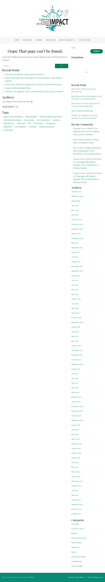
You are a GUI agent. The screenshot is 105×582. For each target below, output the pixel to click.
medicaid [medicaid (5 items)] (32, 127)
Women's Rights (77, 566)
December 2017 (76, 350)
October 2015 (76, 453)
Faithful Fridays (76, 543)
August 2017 (75, 369)
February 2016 (76, 444)
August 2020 (75, 276)
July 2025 (74, 205)
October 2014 (76, 486)
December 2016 (77, 406)
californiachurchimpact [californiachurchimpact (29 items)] (12, 120)
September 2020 (77, 271)
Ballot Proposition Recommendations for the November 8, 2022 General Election (87, 151)
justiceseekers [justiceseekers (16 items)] (20, 127)
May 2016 (74, 434)
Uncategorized (76, 561)
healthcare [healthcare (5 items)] (21, 123)
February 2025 (76, 220)
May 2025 (74, 210)
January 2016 (76, 448)
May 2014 (74, 495)
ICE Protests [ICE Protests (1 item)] (38, 123)
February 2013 (76, 509)
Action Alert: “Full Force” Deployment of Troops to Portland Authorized (33, 85)
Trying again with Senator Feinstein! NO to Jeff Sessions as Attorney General (86, 165)
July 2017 (74, 374)
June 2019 (74, 304)
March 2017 (75, 392)
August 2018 (75, 327)
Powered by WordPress (76, 577)
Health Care (75, 547)
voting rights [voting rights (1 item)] (8, 130)
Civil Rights (75, 524)
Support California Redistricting (17, 88)
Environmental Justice (79, 538)
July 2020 (74, 280)
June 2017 (74, 378)
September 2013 (77, 504)
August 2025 (75, 201)
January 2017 (75, 402)
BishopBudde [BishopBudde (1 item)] (31, 117)
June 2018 (75, 332)
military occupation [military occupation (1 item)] (46, 127)
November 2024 (77, 224)
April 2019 (74, 308)
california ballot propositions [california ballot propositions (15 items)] (50, 117)
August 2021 (75, 252)
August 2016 (75, 425)
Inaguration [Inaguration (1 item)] (7, 127)
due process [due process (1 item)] (29, 120)
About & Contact (66, 40)
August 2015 (75, 458)
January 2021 (76, 261)
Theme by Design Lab (95, 577)
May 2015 (74, 467)
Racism (73, 552)
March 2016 (75, 439)
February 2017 (76, 397)
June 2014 (74, 490)
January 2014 (76, 500)
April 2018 (74, 341)
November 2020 (77, 266)
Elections (74, 533)
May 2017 (74, 383)
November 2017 (76, 355)
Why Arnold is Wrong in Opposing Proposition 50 (24, 74)
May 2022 (74, 243)
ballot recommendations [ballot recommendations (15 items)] (13, 117)
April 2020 (75, 294)
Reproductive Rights (78, 557)
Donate (39, 40)
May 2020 (74, 290)
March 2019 (75, 313)
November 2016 (77, 411)
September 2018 (77, 322)
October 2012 (76, 514)
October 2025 (76, 191)
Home (17, 40)
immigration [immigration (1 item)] (51, 123)
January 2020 (76, 299)
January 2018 (76, 346)
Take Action (51, 40)
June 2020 (75, 285)
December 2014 (77, 481)
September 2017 (77, 364)
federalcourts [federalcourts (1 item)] (8, 123)
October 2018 (76, 318)
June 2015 (74, 462)
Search (73, 48)
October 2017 (76, 360)
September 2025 (77, 196)
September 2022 (77, 238)
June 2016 (75, 430)
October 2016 (76, 416)
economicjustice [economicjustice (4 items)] (43, 120)
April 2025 (74, 215)
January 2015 (75, 476)
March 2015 (75, 472)
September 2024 (77, 229)
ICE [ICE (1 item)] (29, 123)
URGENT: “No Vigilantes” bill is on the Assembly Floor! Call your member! (34, 92)
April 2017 (74, 388)
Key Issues (27, 40)
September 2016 (77, 420)
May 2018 (74, 336)
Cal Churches (84, 40)
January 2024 (76, 233)
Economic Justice (77, 529)
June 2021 (74, 257)
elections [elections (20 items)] (56, 120)
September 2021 (77, 248)
